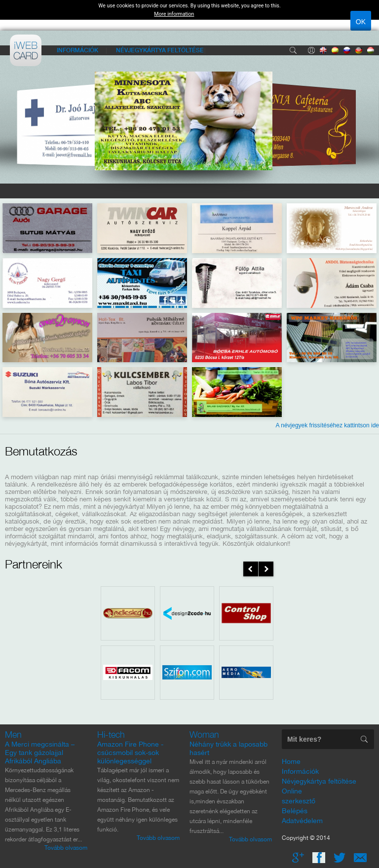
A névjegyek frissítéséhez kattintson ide (327, 425)
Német (358, 50)
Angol (323, 50)
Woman (204, 734)
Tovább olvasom (65, 847)
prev (250, 569)
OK (361, 22)
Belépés (311, 50)
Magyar (370, 50)
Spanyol (335, 50)
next (266, 569)
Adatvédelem (302, 821)
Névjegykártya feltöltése (160, 50)
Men (13, 734)
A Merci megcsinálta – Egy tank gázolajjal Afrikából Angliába (40, 752)
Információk (77, 50)
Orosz (346, 50)
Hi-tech (111, 734)
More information (174, 14)
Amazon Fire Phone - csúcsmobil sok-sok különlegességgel (130, 752)
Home (291, 761)
